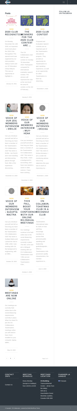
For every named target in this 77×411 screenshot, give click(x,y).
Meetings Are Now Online (11, 296)
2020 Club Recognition (14, 33)
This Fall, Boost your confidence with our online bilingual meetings (29, 212)
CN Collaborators (16, 408)
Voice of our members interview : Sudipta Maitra (12, 208)
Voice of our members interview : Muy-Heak (28, 126)
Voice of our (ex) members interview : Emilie (12, 123)
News (11, 29)
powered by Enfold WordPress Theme (30, 408)
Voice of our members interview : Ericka (43, 123)
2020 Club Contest (42, 33)
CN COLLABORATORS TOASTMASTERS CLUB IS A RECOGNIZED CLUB (46, 208)
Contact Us (8, 385)
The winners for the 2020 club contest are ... (27, 38)
